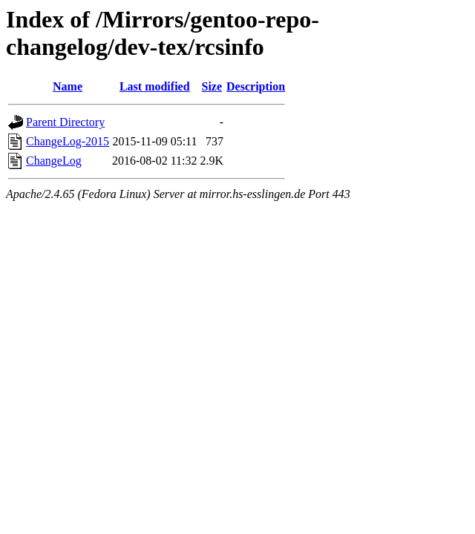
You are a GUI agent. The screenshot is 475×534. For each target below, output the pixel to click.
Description (255, 86)
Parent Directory (65, 122)
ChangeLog (54, 160)
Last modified (154, 86)
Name (67, 86)
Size (212, 86)
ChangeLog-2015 (67, 141)
